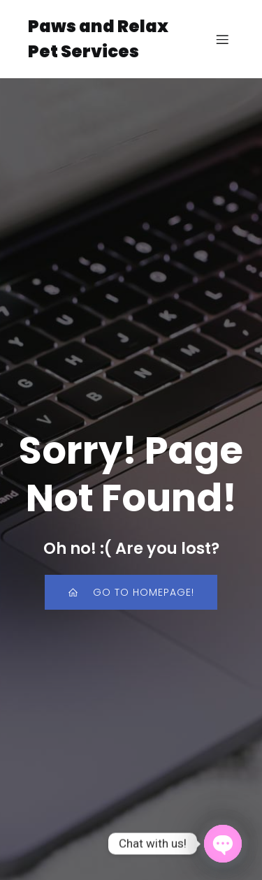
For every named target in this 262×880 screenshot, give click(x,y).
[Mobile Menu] (222, 39)
